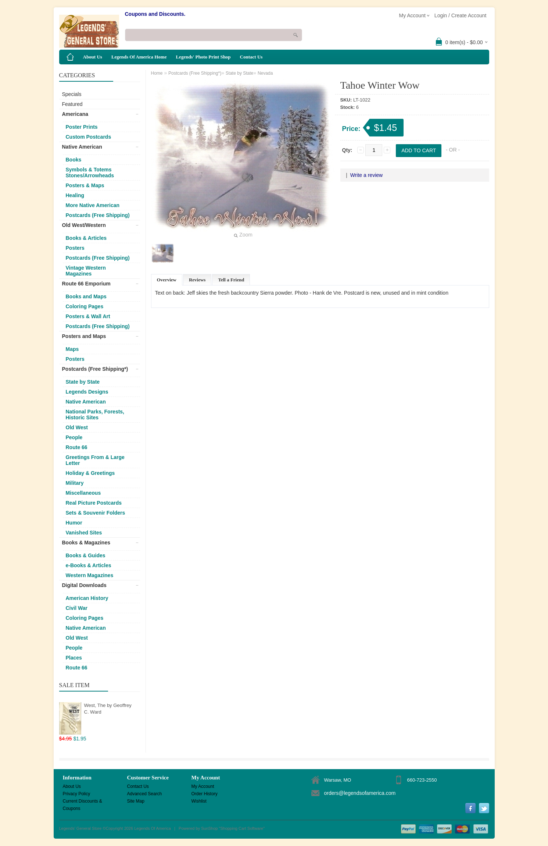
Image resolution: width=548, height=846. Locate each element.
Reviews (197, 279)
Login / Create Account (460, 15)
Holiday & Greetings (90, 473)
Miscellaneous (83, 493)
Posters (75, 248)
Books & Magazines (86, 542)
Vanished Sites (84, 533)
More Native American (93, 205)
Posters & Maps (85, 185)
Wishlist (199, 801)
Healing (75, 195)
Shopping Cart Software (241, 828)
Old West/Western (84, 225)
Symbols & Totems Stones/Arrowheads (90, 172)
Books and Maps (86, 296)
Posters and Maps (84, 336)
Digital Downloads (84, 585)
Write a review (366, 175)
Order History (204, 793)
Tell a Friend (231, 279)
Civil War (76, 608)
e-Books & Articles (88, 565)
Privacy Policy (76, 793)
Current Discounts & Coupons (82, 802)
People (74, 437)
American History (87, 598)
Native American (82, 147)
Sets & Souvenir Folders (95, 513)
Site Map (135, 801)
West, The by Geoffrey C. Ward (108, 709)
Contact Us (251, 57)
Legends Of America (152, 828)
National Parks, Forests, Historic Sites (95, 414)
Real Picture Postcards (94, 503)
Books (74, 160)
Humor (74, 523)
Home (157, 73)
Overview (166, 279)
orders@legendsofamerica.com (360, 793)
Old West (77, 427)
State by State (83, 382)
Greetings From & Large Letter (95, 460)
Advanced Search (144, 793)
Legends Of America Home (139, 57)
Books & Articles (86, 238)
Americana (75, 114)
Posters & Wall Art (88, 316)
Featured (72, 104)
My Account (202, 786)
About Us (92, 57)
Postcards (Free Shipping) (98, 215)
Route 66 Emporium (86, 284)
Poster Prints (82, 127)
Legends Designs (87, 392)
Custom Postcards (88, 137)
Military (75, 483)
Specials (72, 94)
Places (74, 658)
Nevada (265, 73)
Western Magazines (90, 575)
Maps (72, 349)
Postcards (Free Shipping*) (95, 369)
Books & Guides (85, 555)
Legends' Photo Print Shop (203, 57)
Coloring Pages (85, 306)
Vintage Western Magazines (86, 271)
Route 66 (76, 447)
